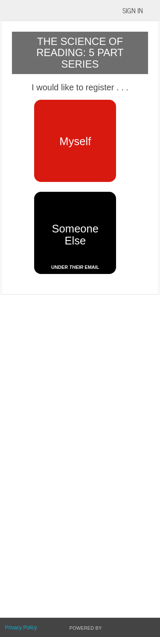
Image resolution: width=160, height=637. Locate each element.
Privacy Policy (21, 628)
